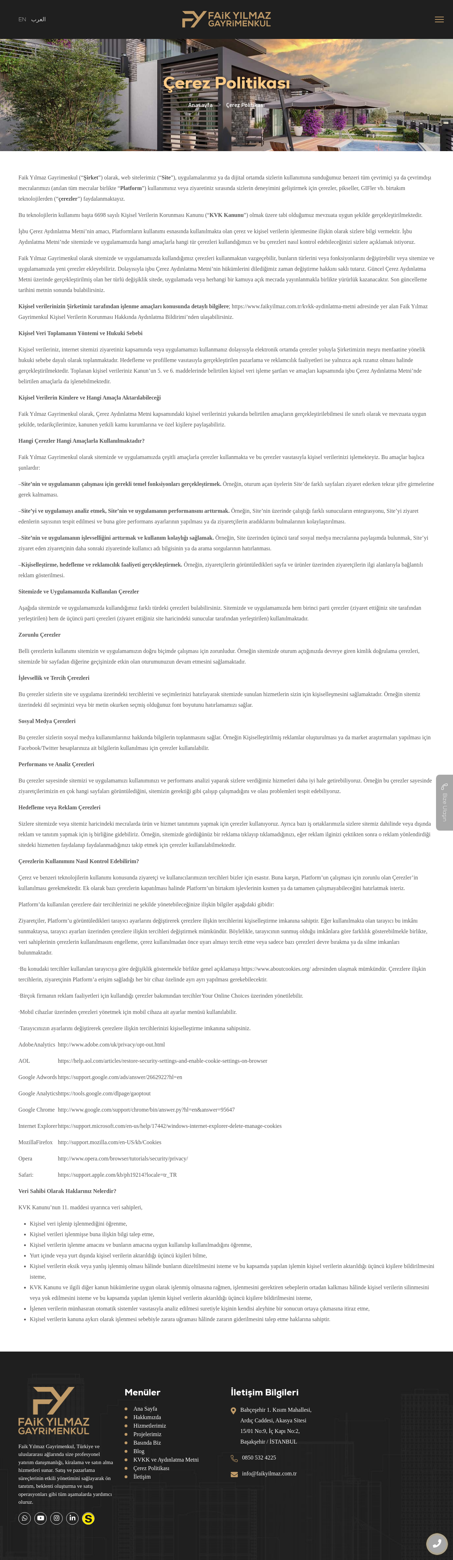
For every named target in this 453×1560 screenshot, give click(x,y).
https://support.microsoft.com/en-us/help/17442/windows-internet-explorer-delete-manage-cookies (170, 1126)
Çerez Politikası (151, 1468)
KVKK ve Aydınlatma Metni (166, 1460)
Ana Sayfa (145, 1409)
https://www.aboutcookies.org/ (276, 969)
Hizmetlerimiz (149, 1426)
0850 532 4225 (259, 1458)
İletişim (142, 1477)
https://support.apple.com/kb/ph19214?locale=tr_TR (117, 1175)
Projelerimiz (147, 1434)
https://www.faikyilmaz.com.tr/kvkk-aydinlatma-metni (294, 306)
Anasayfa (200, 105)
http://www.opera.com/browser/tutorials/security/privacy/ (123, 1158)
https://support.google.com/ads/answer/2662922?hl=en (120, 1077)
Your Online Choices (225, 996)
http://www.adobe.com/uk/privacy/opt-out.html (111, 1045)
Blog (138, 1451)
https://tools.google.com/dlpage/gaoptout (104, 1093)
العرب (38, 19)
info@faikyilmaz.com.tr (269, 1473)
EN (22, 19)
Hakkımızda (147, 1417)
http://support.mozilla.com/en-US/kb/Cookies (109, 1142)
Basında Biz (147, 1443)
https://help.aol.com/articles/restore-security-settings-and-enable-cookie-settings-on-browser (163, 1061)
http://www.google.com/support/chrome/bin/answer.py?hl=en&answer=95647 (146, 1110)
